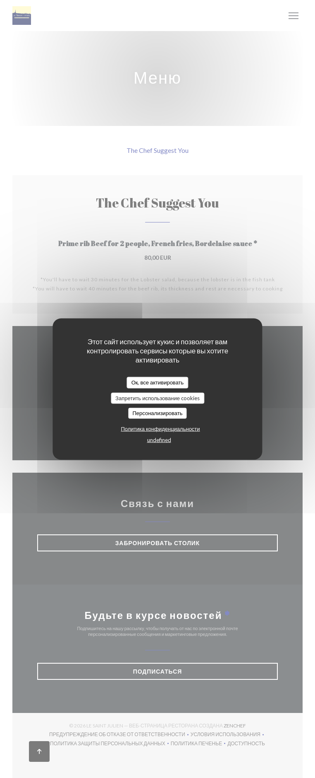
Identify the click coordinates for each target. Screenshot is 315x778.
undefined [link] (159, 439)
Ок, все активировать (157, 382)
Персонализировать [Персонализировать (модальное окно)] (157, 413)
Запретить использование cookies (157, 397)
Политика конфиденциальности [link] (160, 428)
